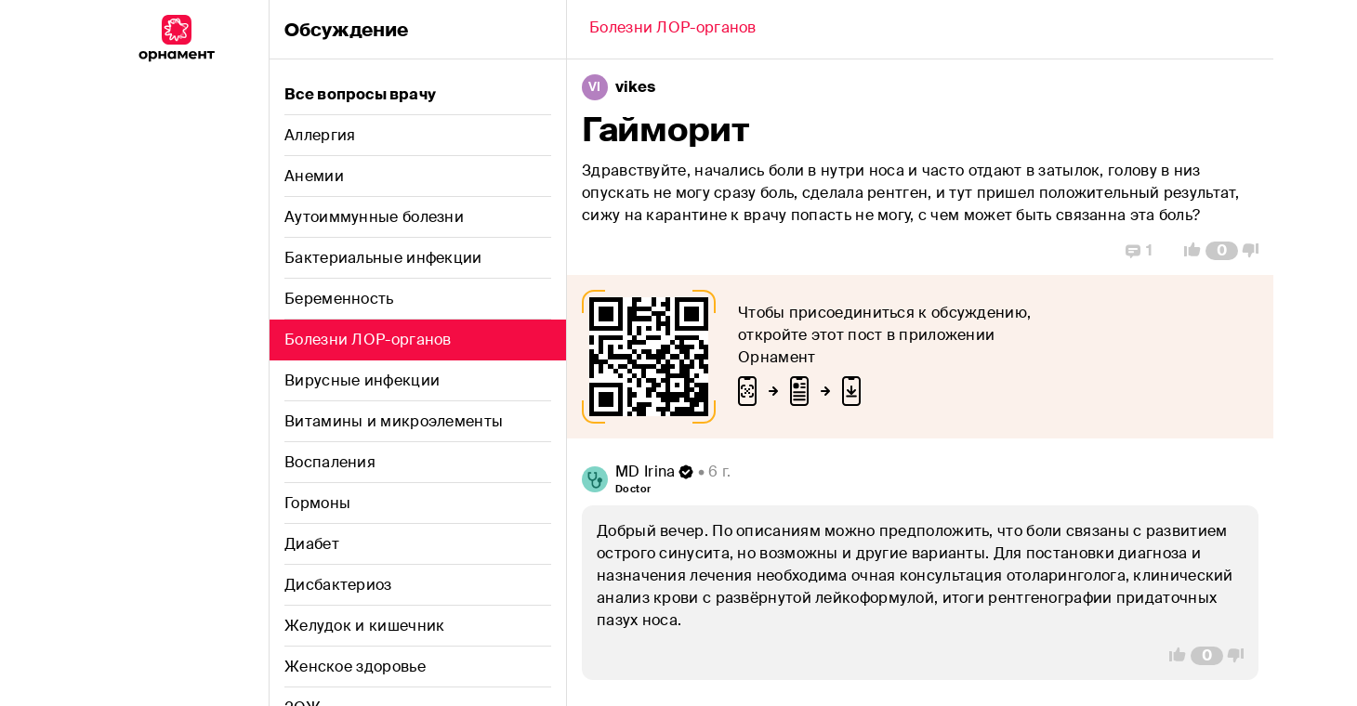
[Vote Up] (1186, 251)
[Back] (673, 29)
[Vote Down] (1255, 251)
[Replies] (1139, 251)
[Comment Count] (1221, 251)
